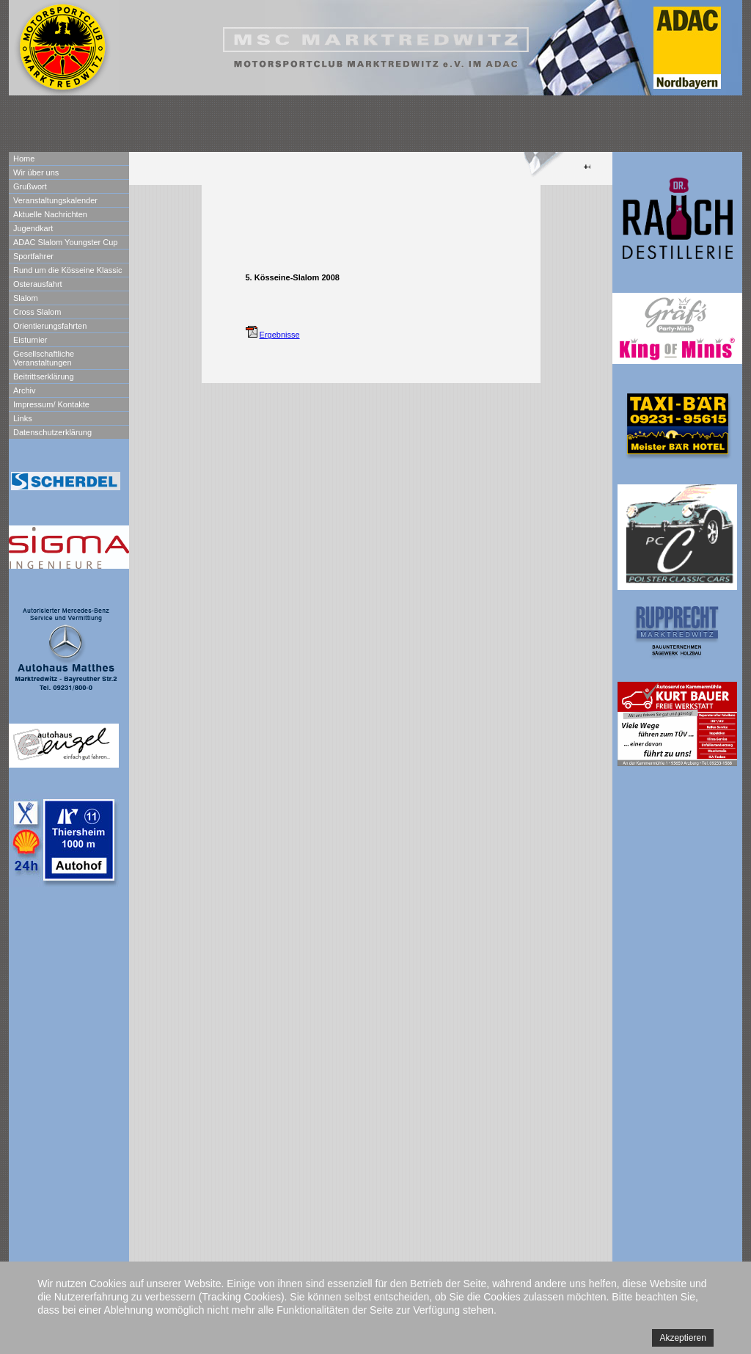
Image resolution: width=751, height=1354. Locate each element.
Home (23, 158)
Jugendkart (33, 228)
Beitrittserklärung (43, 376)
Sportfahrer (33, 256)
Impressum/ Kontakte (51, 404)
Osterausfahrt (37, 284)
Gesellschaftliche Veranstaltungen (43, 358)
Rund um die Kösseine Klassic (67, 270)
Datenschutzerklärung (52, 432)
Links (22, 418)
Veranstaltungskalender (55, 200)
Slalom (25, 298)
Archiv (24, 390)
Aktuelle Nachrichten (50, 214)
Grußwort (30, 186)
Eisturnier (30, 339)
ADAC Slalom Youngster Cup (65, 242)
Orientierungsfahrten (50, 325)
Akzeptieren (682, 1338)
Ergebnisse (280, 334)
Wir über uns (36, 172)
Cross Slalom (37, 311)
